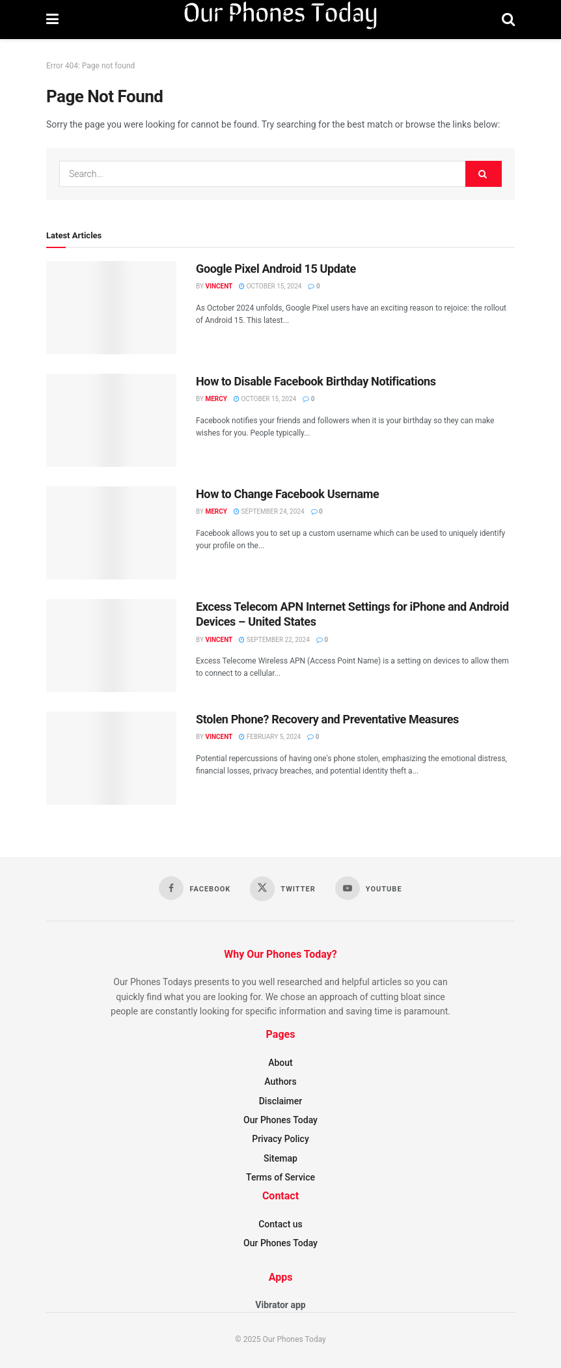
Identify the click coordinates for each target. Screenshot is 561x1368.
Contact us (280, 1224)
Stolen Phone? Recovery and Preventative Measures (327, 719)
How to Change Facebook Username (287, 494)
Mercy (216, 398)
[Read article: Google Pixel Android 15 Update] (111, 307)
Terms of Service (280, 1177)
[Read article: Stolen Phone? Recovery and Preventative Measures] (111, 758)
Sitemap (280, 1158)
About (280, 1062)
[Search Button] (508, 19)
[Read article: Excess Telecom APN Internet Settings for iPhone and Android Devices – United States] (111, 645)
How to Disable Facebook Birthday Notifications (316, 381)
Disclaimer (281, 1101)
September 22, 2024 (274, 639)
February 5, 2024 (270, 736)
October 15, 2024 (270, 286)
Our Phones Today (280, 1120)
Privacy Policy (280, 1139)
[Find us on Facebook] (194, 888)
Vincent (218, 286)
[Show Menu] (52, 19)
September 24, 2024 (269, 511)
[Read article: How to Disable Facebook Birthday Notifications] (111, 420)
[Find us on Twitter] (283, 888)
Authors (280, 1081)
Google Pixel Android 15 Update (276, 268)
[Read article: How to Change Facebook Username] (111, 532)
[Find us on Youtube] (368, 888)
